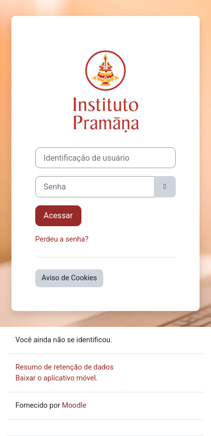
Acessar (58, 215)
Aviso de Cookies (69, 277)
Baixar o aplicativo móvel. (56, 378)
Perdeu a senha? (61, 239)
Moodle (74, 405)
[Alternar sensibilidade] (165, 186)
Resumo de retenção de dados (64, 367)
